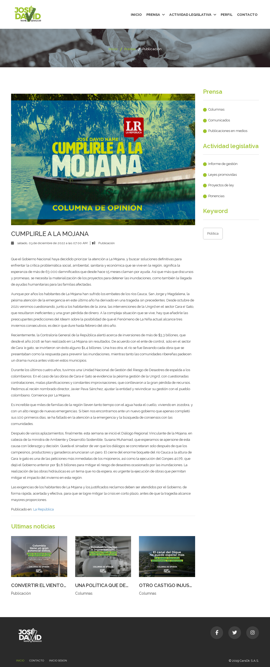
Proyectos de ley (221, 185)
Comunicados (219, 120)
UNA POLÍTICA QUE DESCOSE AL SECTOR (122, 585)
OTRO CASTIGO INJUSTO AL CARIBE (180, 585)
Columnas (216, 109)
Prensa (155, 15)
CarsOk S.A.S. (249, 661)
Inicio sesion (58, 660)
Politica (213, 233)
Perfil (227, 15)
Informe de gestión (223, 164)
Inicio (136, 15)
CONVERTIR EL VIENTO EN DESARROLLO (57, 585)
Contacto (247, 15)
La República (43, 509)
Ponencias (216, 196)
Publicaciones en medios (227, 131)
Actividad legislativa (192, 15)
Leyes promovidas (222, 175)
